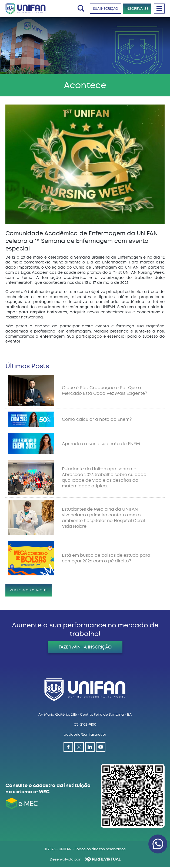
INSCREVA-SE (136, 8)
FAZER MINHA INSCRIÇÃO (85, 647)
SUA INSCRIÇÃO (105, 8)
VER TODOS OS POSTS (28, 590)
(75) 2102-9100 (85, 724)
